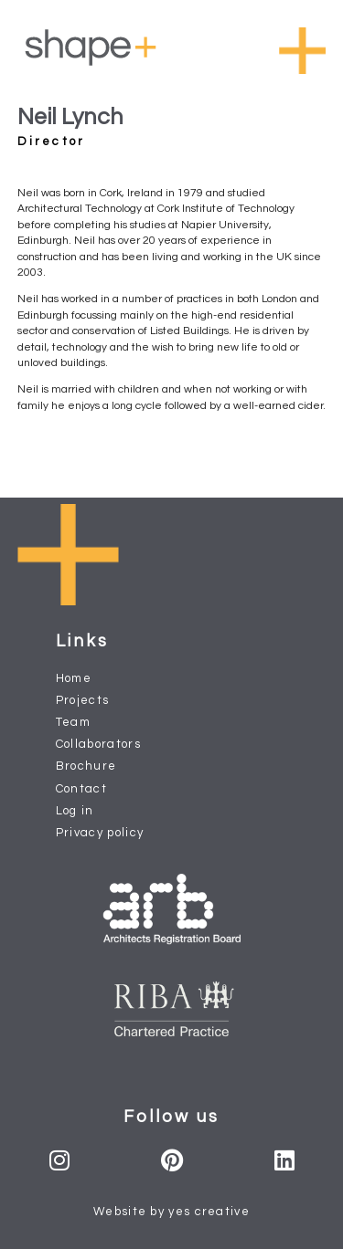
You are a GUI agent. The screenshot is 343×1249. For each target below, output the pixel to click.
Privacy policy (100, 832)
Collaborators (98, 744)
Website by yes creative (171, 1211)
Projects (83, 700)
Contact (81, 788)
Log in (75, 810)
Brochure (86, 766)
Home (73, 678)
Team (73, 722)
